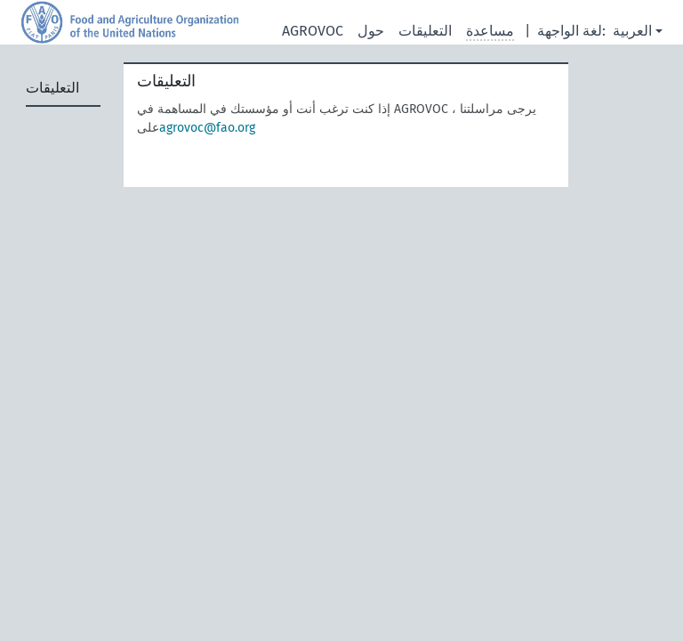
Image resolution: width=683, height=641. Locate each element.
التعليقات (425, 30)
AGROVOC (312, 30)
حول (371, 30)
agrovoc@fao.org (207, 127)
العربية (632, 30)
